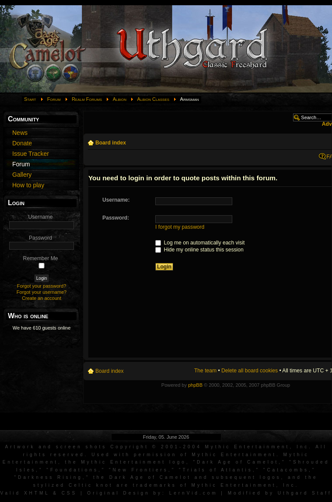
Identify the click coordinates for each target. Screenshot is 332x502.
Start (30, 99)
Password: (115, 218)
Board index (110, 143)
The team (205, 371)
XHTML (37, 493)
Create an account (41, 298)
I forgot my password (179, 227)
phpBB (195, 385)
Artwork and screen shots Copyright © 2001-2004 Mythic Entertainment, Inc (157, 446)
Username (40, 217)
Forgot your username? (41, 292)
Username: (116, 200)
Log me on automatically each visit (200, 243)
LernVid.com (193, 493)
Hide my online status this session (199, 250)
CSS (69, 493)
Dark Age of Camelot (238, 462)
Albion (119, 99)
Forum (54, 99)
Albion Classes (153, 99)
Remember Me (40, 258)
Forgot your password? (41, 286)
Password (40, 238)
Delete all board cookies (249, 371)
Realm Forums (87, 99)
